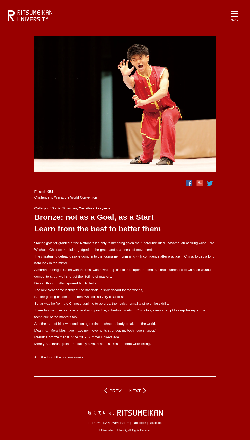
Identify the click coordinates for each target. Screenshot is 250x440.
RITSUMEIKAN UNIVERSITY (108, 423)
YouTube (155, 423)
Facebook (139, 423)
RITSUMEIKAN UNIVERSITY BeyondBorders (30, 16)
